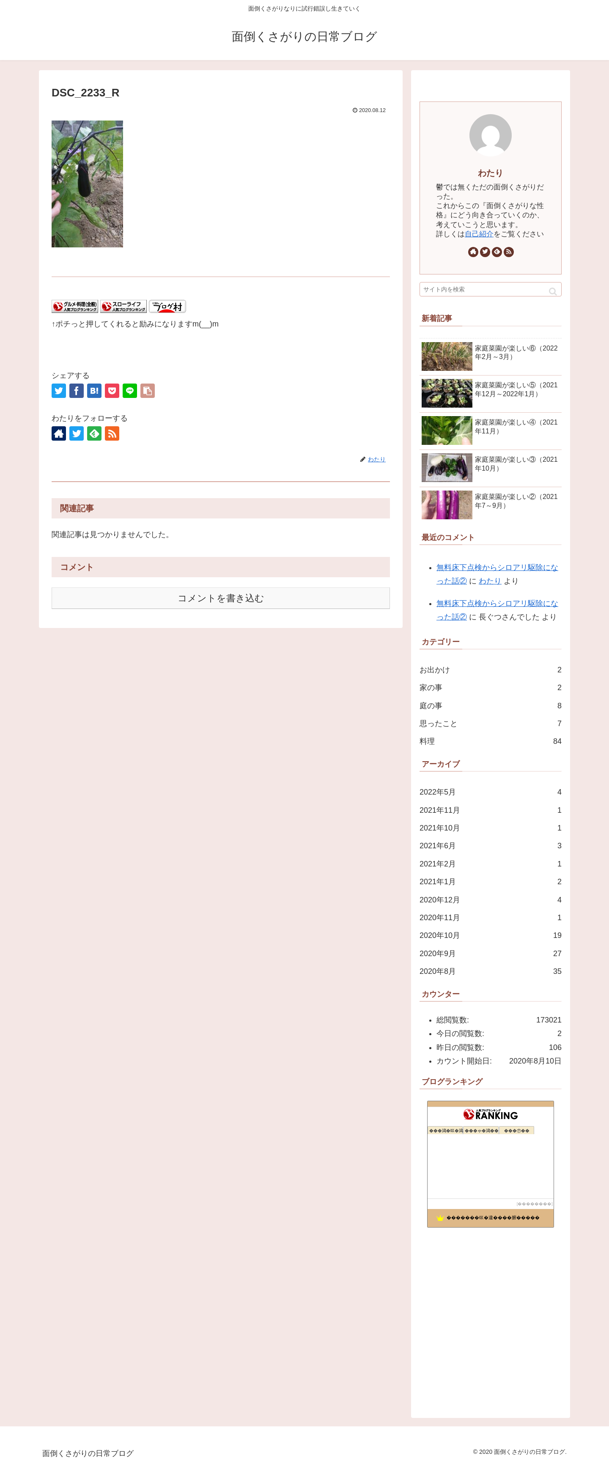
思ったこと (491, 723)
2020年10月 (491, 935)
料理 (491, 741)
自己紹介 (479, 234)
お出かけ (491, 670)
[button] (553, 291)
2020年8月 (491, 971)
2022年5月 (491, 792)
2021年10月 (491, 828)
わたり (490, 173)
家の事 (491, 687)
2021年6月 (491, 846)
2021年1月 (491, 881)
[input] (491, 289)
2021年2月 (491, 864)
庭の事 (491, 706)
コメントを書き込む (221, 598)
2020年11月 (491, 917)
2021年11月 (491, 810)
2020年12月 (491, 900)
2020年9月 (491, 953)
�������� (534, 1203)
